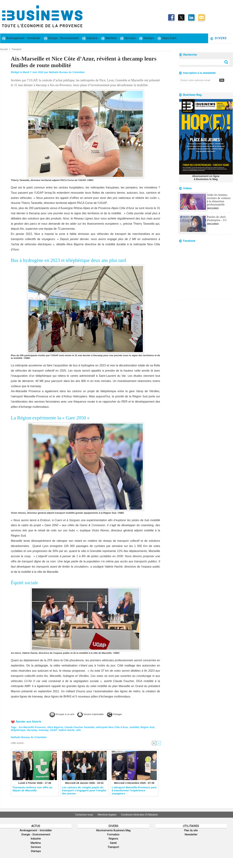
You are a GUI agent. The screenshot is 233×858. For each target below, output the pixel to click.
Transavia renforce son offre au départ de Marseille (32, 789)
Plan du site (191, 830)
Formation (113, 834)
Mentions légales (107, 814)
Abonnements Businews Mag (113, 830)
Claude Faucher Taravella (80, 727)
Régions (113, 838)
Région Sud (149, 727)
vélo (78, 730)
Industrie (90, 38)
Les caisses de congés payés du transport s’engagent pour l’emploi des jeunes (84, 790)
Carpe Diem (166, 38)
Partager (118, 714)
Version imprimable (91, 714)
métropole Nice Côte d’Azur (112, 727)
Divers (218, 38)
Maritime (109, 38)
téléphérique (18, 730)
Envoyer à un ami (59, 714)
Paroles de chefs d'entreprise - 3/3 (216, 218)
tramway (44, 730)
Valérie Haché (67, 730)
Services (127, 38)
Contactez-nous (83, 814)
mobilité (135, 727)
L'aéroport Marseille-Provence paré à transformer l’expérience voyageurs (134, 790)
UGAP (53, 730)
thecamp (32, 730)
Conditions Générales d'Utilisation (140, 814)
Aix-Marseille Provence (32, 727)
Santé (113, 842)
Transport (16, 49)
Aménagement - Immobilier (21, 38)
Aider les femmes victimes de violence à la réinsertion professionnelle (219, 199)
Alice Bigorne (55, 727)
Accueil (4, 49)
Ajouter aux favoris (29, 721)
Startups (146, 38)
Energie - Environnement (61, 38)
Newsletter (191, 834)
